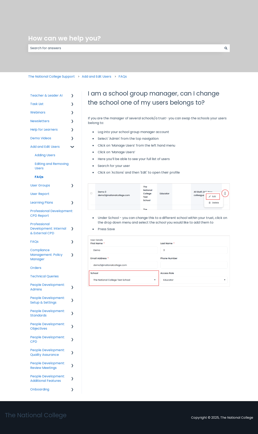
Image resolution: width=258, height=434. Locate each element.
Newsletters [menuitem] (39, 121)
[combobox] (125, 48)
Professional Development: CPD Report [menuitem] (51, 213)
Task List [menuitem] (37, 104)
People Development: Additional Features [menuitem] (47, 378)
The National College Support (51, 76)
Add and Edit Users (96, 76)
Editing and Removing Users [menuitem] (52, 166)
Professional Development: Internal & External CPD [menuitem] (48, 228)
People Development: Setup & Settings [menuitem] (47, 300)
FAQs (123, 76)
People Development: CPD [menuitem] (47, 339)
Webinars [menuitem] (37, 112)
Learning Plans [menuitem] (41, 202)
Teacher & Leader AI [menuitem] (46, 95)
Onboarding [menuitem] (39, 389)
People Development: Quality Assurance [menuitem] (47, 352)
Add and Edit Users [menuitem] (45, 146)
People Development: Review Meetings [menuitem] (47, 365)
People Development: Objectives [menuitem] (47, 326)
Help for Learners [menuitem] (44, 129)
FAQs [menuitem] (39, 177)
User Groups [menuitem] (40, 185)
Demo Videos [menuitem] (40, 138)
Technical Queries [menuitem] (44, 276)
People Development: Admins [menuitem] (47, 286)
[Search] (226, 48)
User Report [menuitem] (39, 194)
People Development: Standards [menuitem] (47, 313)
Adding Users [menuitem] (45, 155)
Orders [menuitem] (35, 267)
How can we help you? (64, 38)
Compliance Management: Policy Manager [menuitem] (46, 254)
